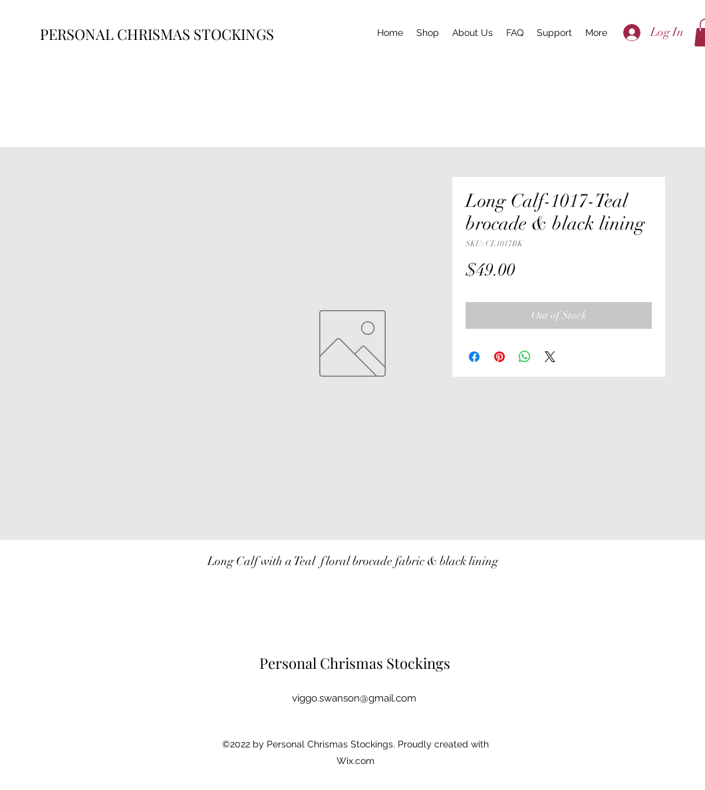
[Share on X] (550, 357)
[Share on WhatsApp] (525, 357)
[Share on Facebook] (474, 357)
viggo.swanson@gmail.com (354, 698)
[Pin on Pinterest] (499, 357)
